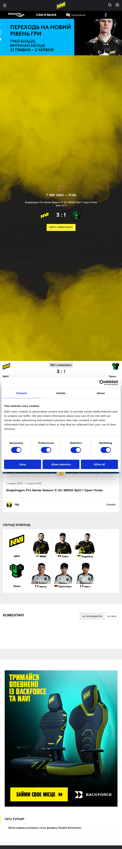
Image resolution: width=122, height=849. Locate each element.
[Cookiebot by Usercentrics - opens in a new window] (102, 382)
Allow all (99, 464)
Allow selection (61, 464)
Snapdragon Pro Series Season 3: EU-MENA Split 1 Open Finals (54, 490)
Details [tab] (61, 392)
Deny (22, 464)
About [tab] (101, 392)
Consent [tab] (21, 392)
